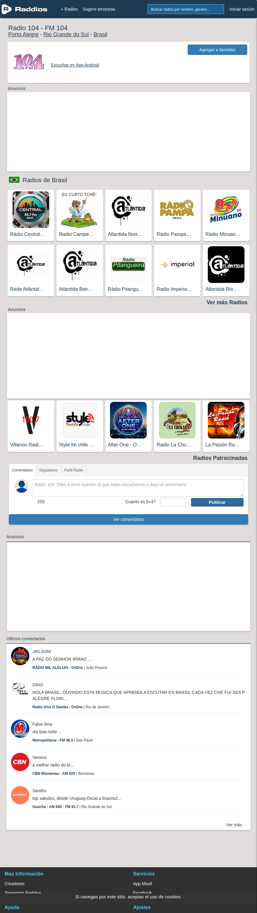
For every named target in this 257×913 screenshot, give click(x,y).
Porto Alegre (23, 34)
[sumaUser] (173, 502)
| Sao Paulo (62, 740)
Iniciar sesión (242, 9)
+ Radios (69, 9)
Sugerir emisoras (99, 9)
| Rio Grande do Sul (72, 807)
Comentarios (22, 470)
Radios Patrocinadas (220, 458)
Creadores (14, 883)
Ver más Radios (227, 302)
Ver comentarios (128, 519)
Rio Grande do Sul (66, 34)
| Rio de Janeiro (70, 707)
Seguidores (48, 470)
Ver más (234, 824)
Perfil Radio (73, 470)
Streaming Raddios (23, 892)
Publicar (217, 502)
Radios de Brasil (45, 180)
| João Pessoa (69, 668)
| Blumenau (63, 773)
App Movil (142, 883)
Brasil (100, 34)
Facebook (142, 892)
